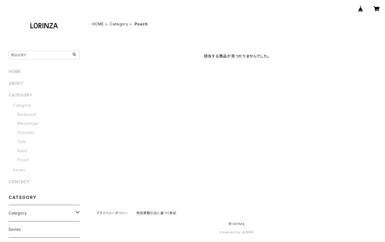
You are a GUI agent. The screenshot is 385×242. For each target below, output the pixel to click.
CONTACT (19, 181)
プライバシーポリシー (112, 213)
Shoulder (26, 132)
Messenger (28, 123)
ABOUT (16, 83)
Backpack (26, 114)
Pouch (23, 160)
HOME (98, 24)
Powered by (237, 232)
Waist (22, 150)
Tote (21, 141)
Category (119, 24)
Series (19, 170)
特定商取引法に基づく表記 (156, 213)
